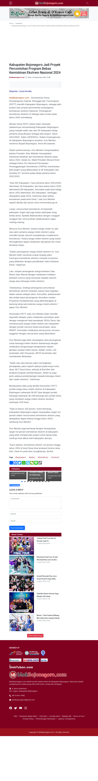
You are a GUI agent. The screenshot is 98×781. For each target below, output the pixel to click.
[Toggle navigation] (87, 3)
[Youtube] (20, 708)
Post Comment (17, 528)
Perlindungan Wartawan (45, 719)
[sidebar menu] (10, 3)
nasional (55, 457)
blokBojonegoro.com (17, 77)
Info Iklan (43, 716)
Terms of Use (78, 716)
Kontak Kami (55, 716)
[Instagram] (25, 708)
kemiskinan (43, 457)
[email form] (35, 521)
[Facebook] (10, 708)
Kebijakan (19, 23)
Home (11, 23)
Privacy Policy (28, 719)
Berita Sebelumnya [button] (35, 636)
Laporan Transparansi (66, 719)
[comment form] (35, 502)
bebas (32, 457)
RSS (15, 716)
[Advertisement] (49, 44)
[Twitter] (15, 708)
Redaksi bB (66, 716)
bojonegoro (21, 457)
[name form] (35, 514)
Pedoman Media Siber (28, 716)
